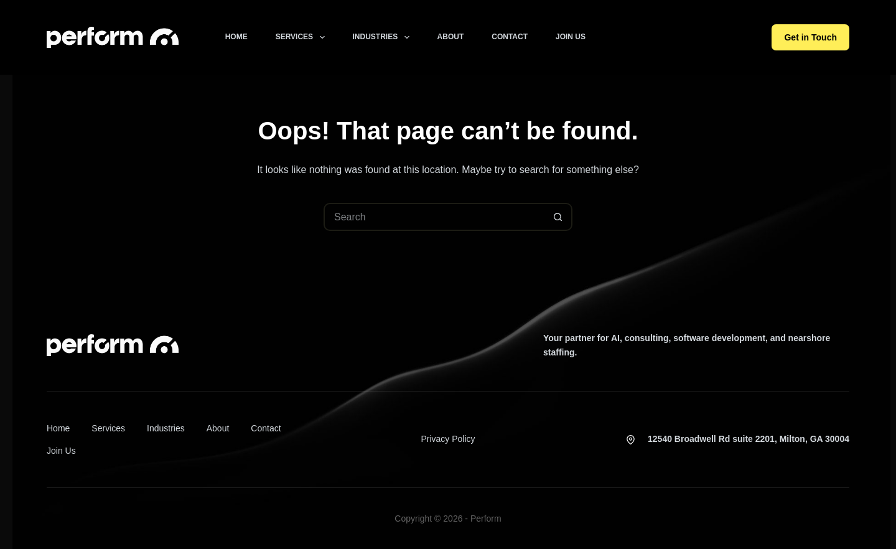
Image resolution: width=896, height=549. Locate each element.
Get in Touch (810, 37)
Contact (510, 36)
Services (303, 37)
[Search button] (558, 217)
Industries (383, 37)
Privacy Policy (448, 439)
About (450, 36)
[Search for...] (434, 217)
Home (236, 36)
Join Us (571, 36)
